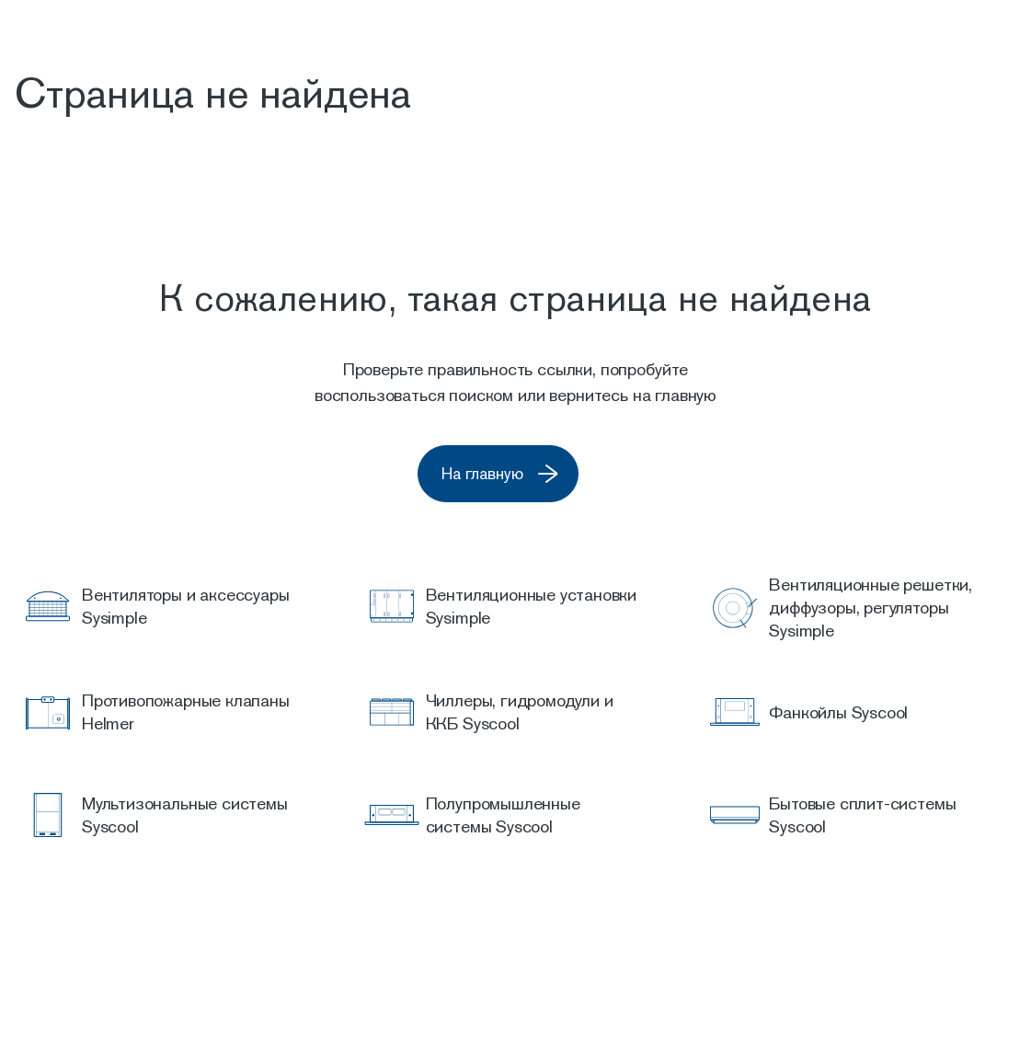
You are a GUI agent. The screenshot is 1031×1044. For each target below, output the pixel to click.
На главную (524, 474)
